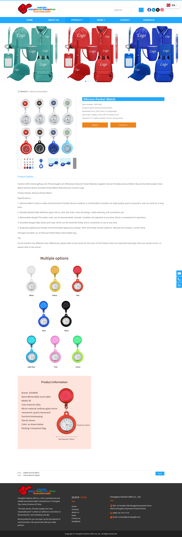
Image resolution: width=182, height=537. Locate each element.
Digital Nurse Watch (31, 472)
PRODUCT (77, 20)
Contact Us (76, 518)
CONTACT (125, 20)
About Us (75, 512)
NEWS (101, 20)
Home (74, 506)
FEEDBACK (148, 20)
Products (75, 509)
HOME (30, 20)
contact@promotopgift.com (129, 517)
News (74, 515)
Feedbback (76, 521)
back (160, 473)
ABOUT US (53, 20)
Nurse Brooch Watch (31, 475)
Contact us (123, 125)
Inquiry (95, 125)
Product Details (25, 176)
